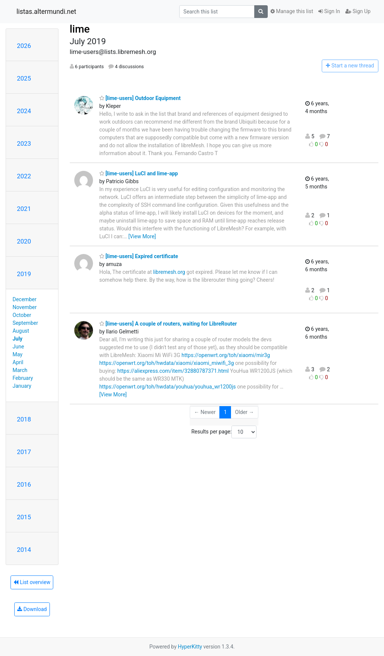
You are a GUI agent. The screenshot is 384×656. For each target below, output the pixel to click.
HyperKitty (190, 647)
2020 (24, 241)
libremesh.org (169, 272)
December (25, 299)
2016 (24, 484)
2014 (24, 549)
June (18, 347)
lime (80, 29)
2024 (24, 111)
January (22, 386)
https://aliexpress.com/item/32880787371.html (173, 371)
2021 (24, 208)
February (23, 378)
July (17, 339)
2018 (24, 419)
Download (32, 609)
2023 (24, 143)
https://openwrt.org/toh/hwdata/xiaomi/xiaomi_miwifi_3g (166, 363)
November (25, 307)
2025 (24, 78)
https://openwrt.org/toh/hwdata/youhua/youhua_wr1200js (167, 387)
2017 (24, 452)
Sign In (329, 11)
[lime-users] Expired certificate (138, 256)
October (22, 315)
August (21, 331)
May (17, 354)
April (18, 362)
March (20, 370)
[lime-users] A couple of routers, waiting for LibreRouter (168, 324)
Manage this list (291, 11)
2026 (24, 45)
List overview (32, 582)
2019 (24, 274)
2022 (24, 176)
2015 (24, 517)
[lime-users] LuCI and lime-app (138, 173)
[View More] (142, 236)
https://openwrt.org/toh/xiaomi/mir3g (226, 355)
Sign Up (357, 11)
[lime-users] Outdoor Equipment (140, 98)
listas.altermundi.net (46, 11)
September (25, 323)
